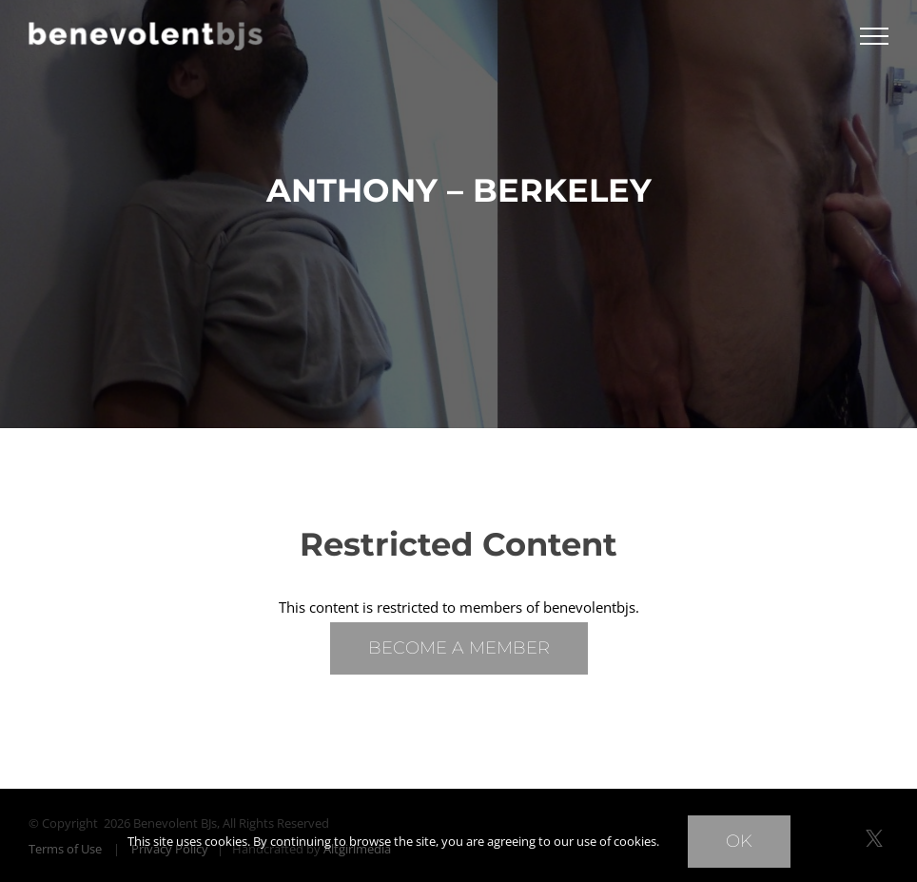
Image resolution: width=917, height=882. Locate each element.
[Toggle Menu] (874, 36)
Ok (739, 841)
